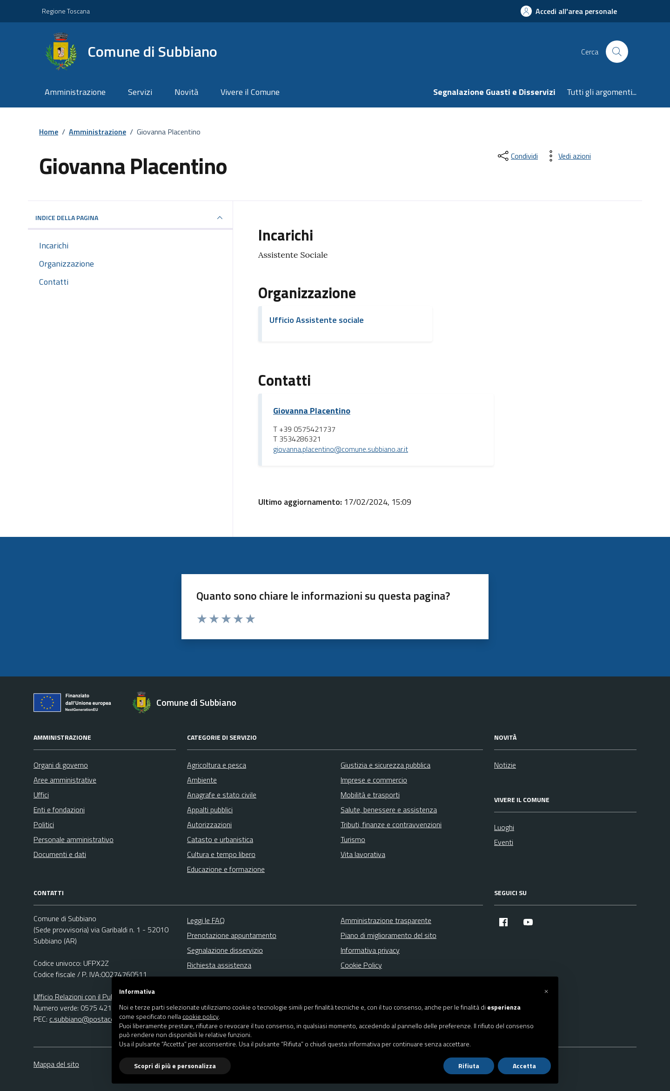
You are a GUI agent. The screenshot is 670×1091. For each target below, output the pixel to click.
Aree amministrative (65, 779)
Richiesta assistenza (219, 965)
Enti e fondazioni (59, 809)
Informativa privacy (370, 950)
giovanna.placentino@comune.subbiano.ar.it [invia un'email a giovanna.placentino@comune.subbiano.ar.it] (340, 449)
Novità (186, 92)
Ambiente (202, 779)
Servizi (140, 92)
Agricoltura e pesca (216, 764)
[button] (546, 991)
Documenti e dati (60, 854)
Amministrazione (75, 92)
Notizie (505, 764)
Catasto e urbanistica (220, 839)
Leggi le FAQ (206, 920)
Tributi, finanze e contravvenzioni (391, 824)
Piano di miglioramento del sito (388, 935)
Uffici (41, 794)
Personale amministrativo (74, 839)
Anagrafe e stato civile (221, 794)
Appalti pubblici (210, 809)
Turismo (353, 839)
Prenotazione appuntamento (231, 935)
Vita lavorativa (363, 854)
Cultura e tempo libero (221, 854)
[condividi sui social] (517, 155)
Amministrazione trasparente (386, 920)
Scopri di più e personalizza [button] (175, 1066)
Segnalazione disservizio (225, 950)
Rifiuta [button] (468, 1066)
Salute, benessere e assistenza (389, 809)
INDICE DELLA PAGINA (130, 217)
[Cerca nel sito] (617, 51)
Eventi (503, 842)
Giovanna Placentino (311, 411)
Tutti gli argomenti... (601, 92)
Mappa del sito (56, 1064)
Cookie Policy (361, 965)
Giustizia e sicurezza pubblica (385, 764)
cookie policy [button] (200, 1016)
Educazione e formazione (226, 869)
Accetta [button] (524, 1066)
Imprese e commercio (374, 779)
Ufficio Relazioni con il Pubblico (81, 996)
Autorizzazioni (209, 824)
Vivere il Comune (250, 92)
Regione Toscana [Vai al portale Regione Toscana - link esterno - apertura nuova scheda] (66, 11)
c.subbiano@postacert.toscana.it (100, 1018)
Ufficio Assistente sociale (316, 320)
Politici (44, 824)
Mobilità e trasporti (370, 794)
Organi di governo (61, 764)
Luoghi (504, 827)
